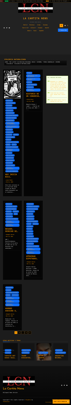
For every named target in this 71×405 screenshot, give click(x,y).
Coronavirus (31, 211)
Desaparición (10, 120)
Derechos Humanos (11, 118)
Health (47, 28)
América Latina (10, 103)
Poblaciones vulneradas (10, 150)
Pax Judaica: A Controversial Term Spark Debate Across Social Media (27, 1)
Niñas (8, 144)
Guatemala (9, 129)
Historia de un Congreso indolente (32, 96)
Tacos (34, 30)
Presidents (25, 353)
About (29, 30)
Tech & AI (25, 28)
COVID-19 (30, 214)
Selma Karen (30, 99)
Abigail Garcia (10, 234)
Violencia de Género (12, 219)
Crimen (29, 73)
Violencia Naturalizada (10, 168)
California (9, 287)
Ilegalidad (9, 132)
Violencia (30, 87)
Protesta (9, 152)
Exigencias (30, 216)
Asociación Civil (11, 108)
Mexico (8, 139)
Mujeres (9, 211)
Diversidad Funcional (12, 292)
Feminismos (30, 219)
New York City (43, 353)
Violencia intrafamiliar (31, 249)
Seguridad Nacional (32, 238)
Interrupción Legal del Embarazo (32, 76)
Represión (9, 214)
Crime (38, 25)
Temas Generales (32, 84)
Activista (9, 100)
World (25, 25)
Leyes (29, 224)
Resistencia (10, 157)
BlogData (28, 400)
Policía (29, 229)
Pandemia (30, 226)
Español (41, 30)
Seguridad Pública (32, 241)
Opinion (16, 211)
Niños (14, 144)
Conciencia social (11, 206)
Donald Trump (26, 350)
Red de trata (10, 155)
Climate (40, 28)
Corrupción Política (12, 115)
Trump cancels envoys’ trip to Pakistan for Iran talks (58, 100)
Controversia (10, 113)
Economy (45, 25)
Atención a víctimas (33, 206)
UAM (15, 214)
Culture (33, 28)
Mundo (8, 295)
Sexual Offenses (60, 353)
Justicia (9, 134)
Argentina (58, 350)
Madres (16, 134)
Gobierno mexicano (32, 221)
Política (30, 231)
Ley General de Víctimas (31, 79)
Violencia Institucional (10, 222)
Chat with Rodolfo (61, 402)
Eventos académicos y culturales (12, 127)
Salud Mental (10, 160)
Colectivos (9, 110)
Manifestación (10, 137)
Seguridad (30, 236)
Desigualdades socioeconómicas (11, 123)
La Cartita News (35, 18)
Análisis (9, 204)
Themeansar (6, 402)
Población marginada (12, 147)
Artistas (9, 105)
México (29, 82)
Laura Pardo (9, 180)
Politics (31, 25)
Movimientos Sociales (12, 142)
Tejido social (10, 165)
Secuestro (9, 162)
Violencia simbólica (12, 171)
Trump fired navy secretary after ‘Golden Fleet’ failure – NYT (58, 94)
